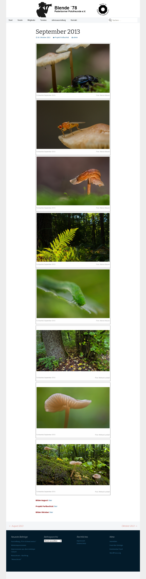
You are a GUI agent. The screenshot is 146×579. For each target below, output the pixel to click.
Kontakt (74, 20)
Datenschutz (81, 543)
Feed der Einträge (116, 545)
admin (75, 37)
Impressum (81, 541)
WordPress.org (115, 553)
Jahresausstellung (59, 20)
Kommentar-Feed (116, 549)
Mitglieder (31, 20)
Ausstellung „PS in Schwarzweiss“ (23, 541)
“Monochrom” (16, 559)
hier (50, 500)
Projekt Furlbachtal (62, 37)
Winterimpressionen (18, 545)
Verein (20, 20)
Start (11, 20)
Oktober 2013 (129, 525)
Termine (43, 20)
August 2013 (16, 525)
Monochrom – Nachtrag (19, 555)
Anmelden (113, 541)
